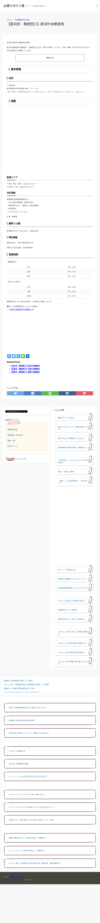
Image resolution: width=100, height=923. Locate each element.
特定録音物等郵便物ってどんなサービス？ (73, 588)
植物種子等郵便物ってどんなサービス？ (72, 579)
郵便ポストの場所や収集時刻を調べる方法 (19, 688)
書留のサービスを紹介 (66, 418)
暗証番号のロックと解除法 (67, 610)
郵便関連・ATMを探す (15, 435)
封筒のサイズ (12, 446)
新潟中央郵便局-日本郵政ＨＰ (21, 309)
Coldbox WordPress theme (13, 879)
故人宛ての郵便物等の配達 (19, 764)
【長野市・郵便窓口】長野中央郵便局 (25, 372)
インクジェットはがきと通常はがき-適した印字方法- (28, 776)
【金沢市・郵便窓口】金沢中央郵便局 (25, 366)
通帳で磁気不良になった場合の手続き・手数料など (27, 838)
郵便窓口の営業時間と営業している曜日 (18, 681)
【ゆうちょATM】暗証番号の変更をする (72, 643)
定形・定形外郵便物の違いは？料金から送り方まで (27, 708)
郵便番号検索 (12, 429)
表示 (51, 58)
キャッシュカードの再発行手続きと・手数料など (27, 850)
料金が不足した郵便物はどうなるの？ (71, 438)
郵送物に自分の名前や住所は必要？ (22, 720)
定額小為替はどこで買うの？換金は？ (71, 619)
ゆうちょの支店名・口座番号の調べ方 (71, 601)
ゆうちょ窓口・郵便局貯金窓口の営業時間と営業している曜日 (26, 684)
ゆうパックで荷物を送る (67, 570)
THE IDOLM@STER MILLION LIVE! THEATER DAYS (22, 692)
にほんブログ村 (16, 459)
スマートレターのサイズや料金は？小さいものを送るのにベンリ (32, 807)
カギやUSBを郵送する (17, 751)
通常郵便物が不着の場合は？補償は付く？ (73, 447)
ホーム (9, 20)
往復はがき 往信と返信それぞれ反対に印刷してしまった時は (31, 820)
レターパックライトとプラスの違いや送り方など (27, 794)
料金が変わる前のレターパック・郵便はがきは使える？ (29, 733)
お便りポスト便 (15, 877)
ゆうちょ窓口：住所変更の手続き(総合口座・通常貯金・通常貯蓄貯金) (34, 863)
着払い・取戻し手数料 (66, 472)
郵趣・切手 (12, 441)
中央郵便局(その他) (22, 20)
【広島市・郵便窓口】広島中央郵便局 (25, 369)
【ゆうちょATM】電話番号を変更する (71, 652)
